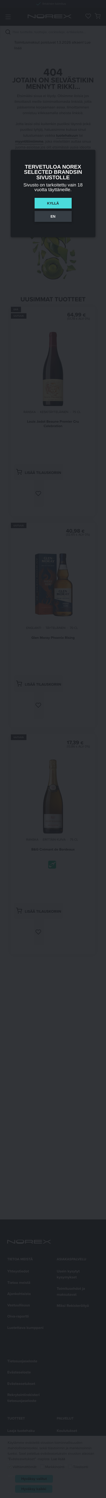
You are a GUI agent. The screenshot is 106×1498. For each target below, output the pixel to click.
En (53, 216)
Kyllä (53, 203)
